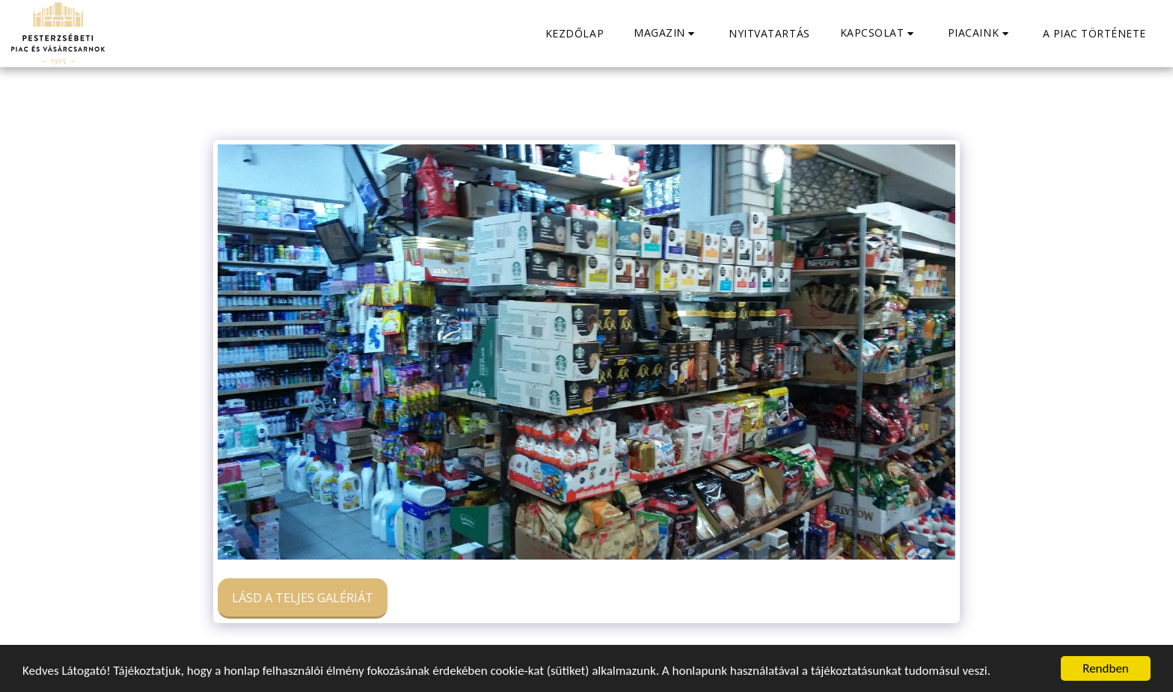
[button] (666, 33)
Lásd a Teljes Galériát (302, 597)
